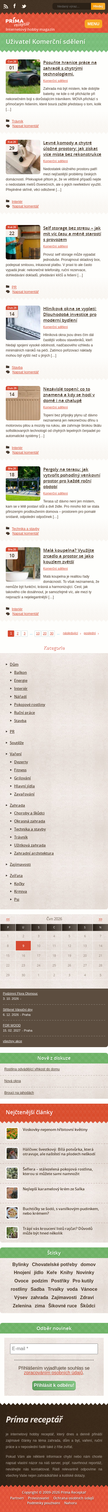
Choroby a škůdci (29, 813)
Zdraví (87, 1297)
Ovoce (21, 1280)
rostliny (19, 1289)
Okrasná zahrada (29, 821)
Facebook (15, 6)
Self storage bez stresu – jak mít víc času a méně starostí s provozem (72, 233)
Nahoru (70, 1503)
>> (100, 919)
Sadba (37, 1289)
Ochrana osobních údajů (73, 1498)
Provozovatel (38, 1498)
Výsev (20, 1297)
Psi (16, 899)
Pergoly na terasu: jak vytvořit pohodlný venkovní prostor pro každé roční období (71, 477)
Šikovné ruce (62, 1305)
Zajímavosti (20, 864)
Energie (20, 680)
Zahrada (17, 805)
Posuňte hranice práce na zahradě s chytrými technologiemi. (70, 68)
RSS (6, 6)
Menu (93, 24)
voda (72, 1289)
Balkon (20, 672)
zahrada (39, 1297)
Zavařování (24, 794)
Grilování (22, 778)
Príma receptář (18, 22)
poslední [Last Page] (90, 633)
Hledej (98, 6)
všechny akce (12, 1041)
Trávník (17, 121)
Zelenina (22, 1305)
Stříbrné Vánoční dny (18, 1009)
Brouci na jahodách (19, 1093)
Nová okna (12, 1081)
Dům (14, 664)
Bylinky (20, 1264)
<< (8, 919)
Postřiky (60, 1280)
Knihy (66, 1272)
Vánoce (89, 1289)
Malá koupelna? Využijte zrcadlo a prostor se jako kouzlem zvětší (68, 555)
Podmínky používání (43, 1503)
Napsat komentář (25, 126)
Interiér (17, 202)
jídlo (38, 1272)
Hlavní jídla (24, 786)
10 (37, 633)
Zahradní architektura (34, 853)
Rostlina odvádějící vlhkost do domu (32, 1069)
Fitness (20, 770)
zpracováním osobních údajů (53, 1372)
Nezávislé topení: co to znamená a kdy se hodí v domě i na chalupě (69, 394)
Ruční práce (24, 712)
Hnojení (22, 1272)
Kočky (19, 883)
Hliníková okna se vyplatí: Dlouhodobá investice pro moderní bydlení (69, 314)
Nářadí (20, 696)
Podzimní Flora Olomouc (20, 993)
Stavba (17, 368)
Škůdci (87, 1305)
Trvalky (56, 1289)
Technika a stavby (25, 529)
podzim (40, 1280)
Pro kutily (83, 1280)
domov (88, 1264)
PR (14, 287)
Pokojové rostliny (29, 704)
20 (44, 633)
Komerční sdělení (55, 80)
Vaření (16, 753)
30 (51, 633)
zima (40, 1305)
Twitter (24, 6)
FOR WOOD (12, 1025)
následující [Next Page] (70, 633)
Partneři (17, 1498)
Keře (52, 1272)
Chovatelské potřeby (54, 1264)
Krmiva (20, 891)
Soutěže (17, 742)
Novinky (85, 1272)
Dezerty (21, 761)
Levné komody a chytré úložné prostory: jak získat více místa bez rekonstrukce (72, 148)
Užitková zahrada (30, 845)
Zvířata (16, 875)
